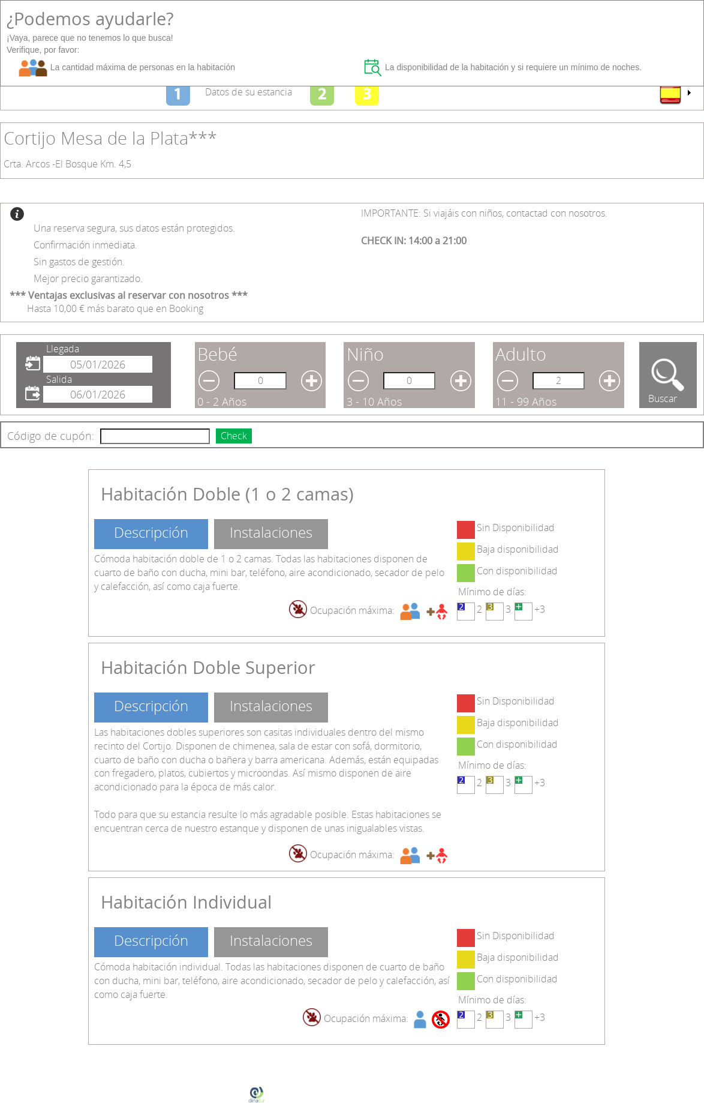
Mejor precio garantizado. (88, 278)
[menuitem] (674, 93)
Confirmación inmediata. (85, 244)
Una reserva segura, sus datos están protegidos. (134, 228)
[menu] (674, 93)
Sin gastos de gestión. (79, 261)
